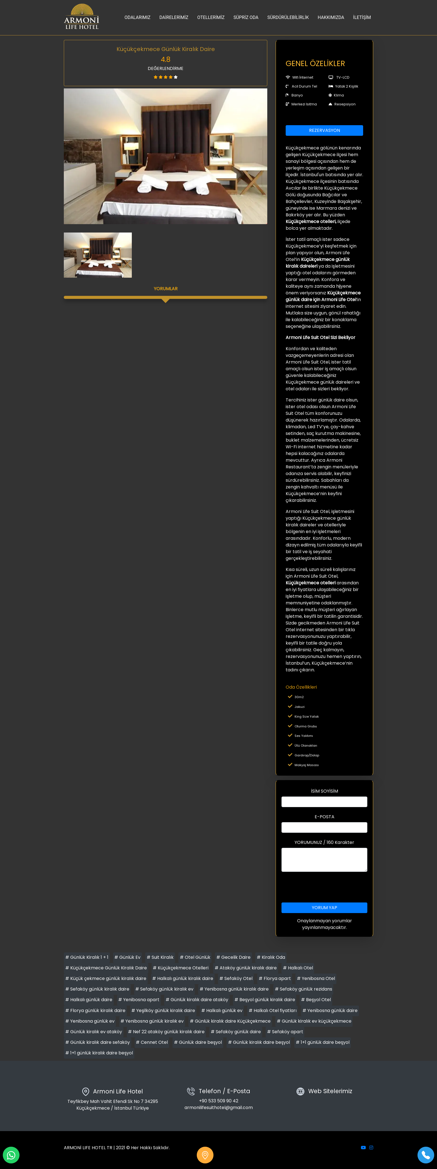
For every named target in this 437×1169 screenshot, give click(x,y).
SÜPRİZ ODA (246, 17)
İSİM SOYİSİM (324, 791)
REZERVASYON (324, 130)
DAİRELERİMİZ (173, 17)
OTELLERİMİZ (211, 17)
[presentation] (324, 887)
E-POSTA (324, 817)
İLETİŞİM (362, 17)
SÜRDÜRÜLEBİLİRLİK (288, 17)
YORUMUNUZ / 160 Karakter (324, 842)
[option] (165, 156)
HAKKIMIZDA (331, 17)
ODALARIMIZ (137, 17)
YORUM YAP (324, 907)
